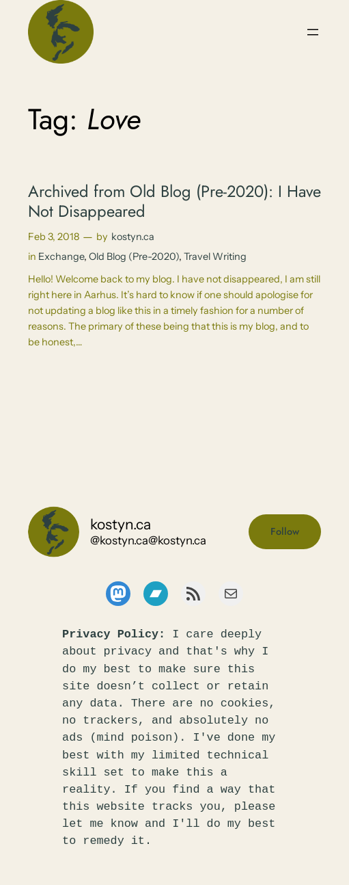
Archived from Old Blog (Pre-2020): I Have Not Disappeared (174, 201)
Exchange (61, 256)
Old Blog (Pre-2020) (134, 256)
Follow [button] (284, 531)
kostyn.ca (132, 236)
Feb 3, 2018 (53, 236)
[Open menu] (313, 32)
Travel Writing (215, 256)
